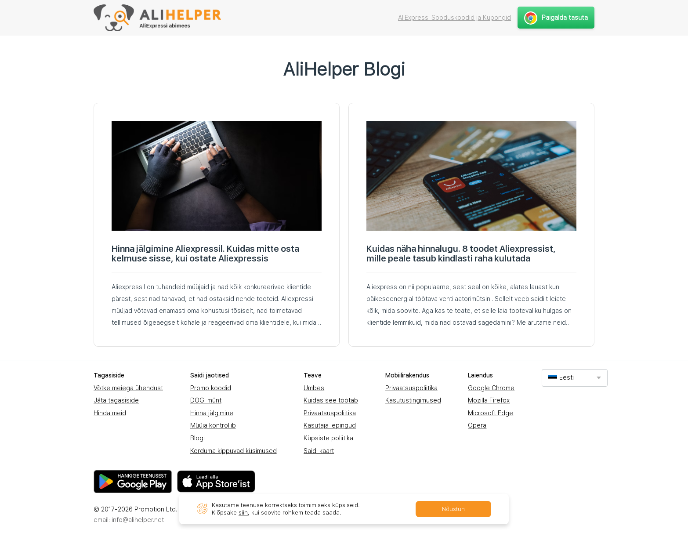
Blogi (197, 438)
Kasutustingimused (413, 400)
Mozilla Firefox (489, 400)
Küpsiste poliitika (328, 438)
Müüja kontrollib (213, 425)
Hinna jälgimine (211, 413)
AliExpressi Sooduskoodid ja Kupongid (454, 17)
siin (243, 512)
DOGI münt (205, 400)
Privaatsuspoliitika (330, 413)
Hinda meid (110, 413)
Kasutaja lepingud (330, 425)
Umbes (314, 388)
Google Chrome (491, 388)
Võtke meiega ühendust (128, 388)
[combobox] (575, 377)
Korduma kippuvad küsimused (233, 450)
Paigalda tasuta (556, 17)
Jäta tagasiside (116, 400)
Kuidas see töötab (331, 400)
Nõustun (453, 509)
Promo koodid (210, 388)
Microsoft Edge (490, 413)
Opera (477, 425)
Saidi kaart (319, 450)
